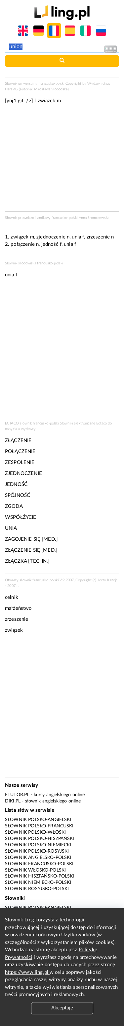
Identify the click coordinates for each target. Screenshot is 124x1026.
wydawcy (28, 429)
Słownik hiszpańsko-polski (39, 876)
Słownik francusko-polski (39, 864)
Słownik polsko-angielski (38, 819)
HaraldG (11, 89)
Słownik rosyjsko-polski (37, 888)
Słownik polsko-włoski (35, 832)
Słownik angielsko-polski (38, 857)
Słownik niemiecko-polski (38, 882)
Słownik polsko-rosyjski (37, 851)
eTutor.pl (17, 795)
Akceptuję (62, 1007)
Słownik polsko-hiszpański (39, 838)
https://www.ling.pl (27, 972)
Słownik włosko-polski (35, 870)
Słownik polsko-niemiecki (38, 845)
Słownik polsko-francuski (39, 826)
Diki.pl (13, 801)
